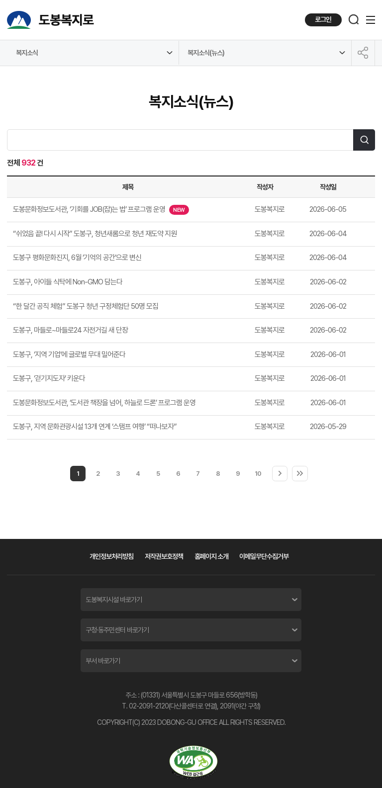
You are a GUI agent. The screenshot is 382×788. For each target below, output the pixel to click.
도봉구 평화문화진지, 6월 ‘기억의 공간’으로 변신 (77, 257)
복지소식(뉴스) (206, 53)
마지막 (300, 474)
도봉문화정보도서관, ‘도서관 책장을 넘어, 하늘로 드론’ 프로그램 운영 (104, 402)
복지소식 (27, 53)
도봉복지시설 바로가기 (114, 600)
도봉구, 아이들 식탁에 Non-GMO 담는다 (67, 281)
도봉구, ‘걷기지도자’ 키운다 (49, 378)
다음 (280, 474)
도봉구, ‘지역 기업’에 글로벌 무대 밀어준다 (69, 354)
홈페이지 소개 (211, 556)
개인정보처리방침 (111, 556)
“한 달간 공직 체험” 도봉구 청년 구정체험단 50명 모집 (85, 306)
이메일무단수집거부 (263, 556)
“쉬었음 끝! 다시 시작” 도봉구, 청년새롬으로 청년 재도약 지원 (95, 233)
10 (258, 473)
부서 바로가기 (103, 661)
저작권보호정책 (164, 556)
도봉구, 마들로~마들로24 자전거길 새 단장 (70, 330)
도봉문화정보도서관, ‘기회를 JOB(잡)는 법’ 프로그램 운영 (101, 210)
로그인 (323, 19)
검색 (364, 140)
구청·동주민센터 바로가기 (117, 630)
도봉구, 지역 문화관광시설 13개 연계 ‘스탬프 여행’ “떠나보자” (95, 426)
